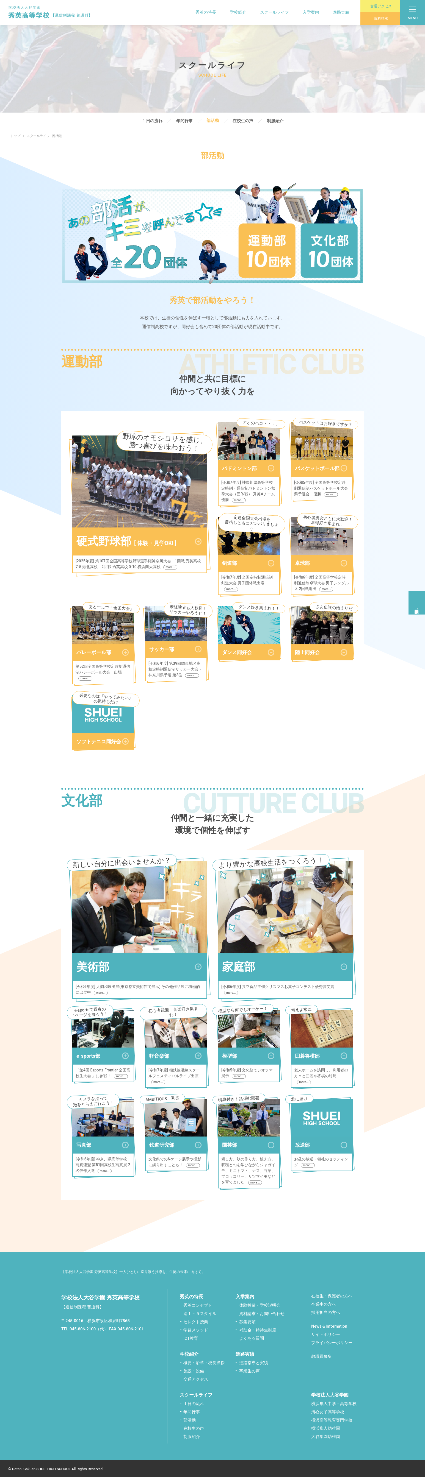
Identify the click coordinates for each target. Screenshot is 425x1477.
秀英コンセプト (197, 1304)
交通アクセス (378, 6)
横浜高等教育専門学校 (331, 1419)
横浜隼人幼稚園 (325, 1427)
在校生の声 (243, 120)
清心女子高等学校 (327, 1410)
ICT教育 (190, 1337)
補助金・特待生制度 (257, 1329)
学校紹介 (234, 12)
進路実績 (337, 12)
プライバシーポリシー (331, 1341)
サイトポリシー (325, 1333)
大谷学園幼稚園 (325, 1435)
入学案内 (306, 12)
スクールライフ (270, 12)
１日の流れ (152, 120)
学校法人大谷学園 (330, 1394)
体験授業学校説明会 (417, 601)
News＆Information (329, 1325)
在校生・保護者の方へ (331, 1294)
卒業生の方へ (323, 1303)
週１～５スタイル (199, 1312)
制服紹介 (275, 120)
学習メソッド (195, 1329)
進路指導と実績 (253, 1361)
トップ (12, 136)
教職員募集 (321, 1355)
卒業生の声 (249, 1369)
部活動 (212, 120)
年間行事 (184, 120)
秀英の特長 (201, 12)
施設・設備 (193, 1369)
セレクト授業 (195, 1320)
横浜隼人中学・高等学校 (334, 1402)
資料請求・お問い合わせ (262, 1312)
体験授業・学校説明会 (259, 1304)
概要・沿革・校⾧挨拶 (204, 1361)
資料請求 (376, 18)
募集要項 (247, 1320)
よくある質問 (251, 1337)
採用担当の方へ (325, 1311)
